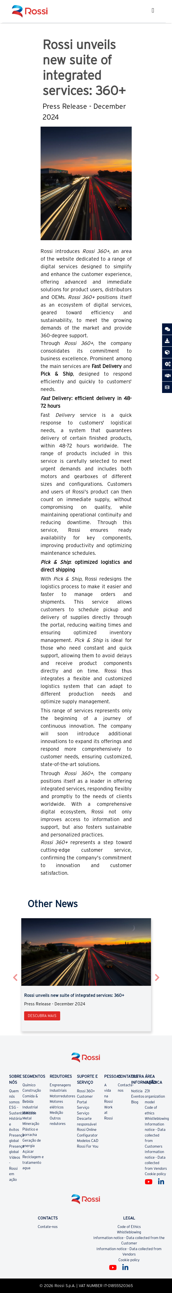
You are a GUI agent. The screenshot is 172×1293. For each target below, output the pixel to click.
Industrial (30, 1107)
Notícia (136, 1091)
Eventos (137, 1096)
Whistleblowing (157, 1118)
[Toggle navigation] (153, 11)
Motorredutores (62, 1096)
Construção (31, 1090)
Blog (134, 1102)
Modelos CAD (87, 1141)
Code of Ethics (129, 1227)
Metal (27, 1118)
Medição (56, 1112)
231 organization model (155, 1096)
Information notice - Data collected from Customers (155, 1135)
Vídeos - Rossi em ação (14, 1168)
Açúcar (28, 1151)
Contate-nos (48, 1227)
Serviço (83, 1107)
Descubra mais (42, 1016)
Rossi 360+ (86, 1091)
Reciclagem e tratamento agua (33, 1162)
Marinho (28, 1112)
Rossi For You (87, 1146)
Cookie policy (155, 1174)
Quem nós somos (14, 1096)
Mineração (30, 1124)
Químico (28, 1085)
